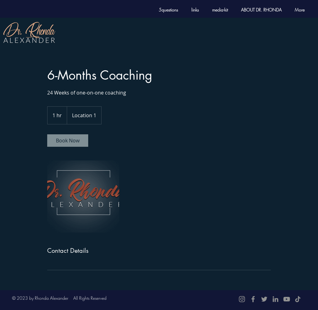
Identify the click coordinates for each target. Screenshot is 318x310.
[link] (67, 140)
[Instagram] (242, 299)
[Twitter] (264, 299)
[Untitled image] (83, 196)
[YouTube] (287, 299)
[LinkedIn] (275, 299)
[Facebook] (253, 299)
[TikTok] (298, 299)
